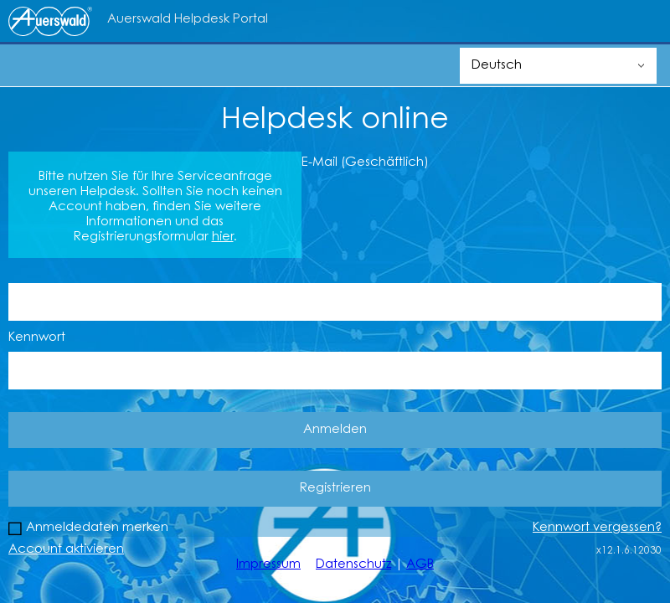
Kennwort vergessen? (597, 528)
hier (223, 237)
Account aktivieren (66, 550)
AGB (420, 565)
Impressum (268, 565)
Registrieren (335, 488)
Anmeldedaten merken (97, 528)
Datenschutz (353, 565)
